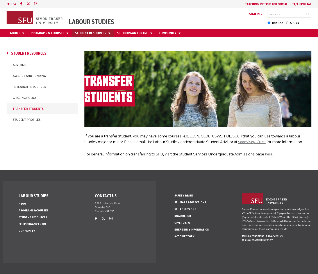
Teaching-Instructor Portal (266, 4)
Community (168, 33)
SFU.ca (294, 23)
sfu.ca (11, 4)
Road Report (183, 216)
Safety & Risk (183, 195)
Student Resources (91, 33)
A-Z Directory (184, 236)
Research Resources (29, 87)
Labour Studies (91, 22)
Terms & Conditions (253, 236)
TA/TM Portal (301, 4)
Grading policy (25, 98)
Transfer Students (28, 109)
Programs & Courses (48, 33)
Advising (19, 65)
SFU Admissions (185, 209)
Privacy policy (274, 236)
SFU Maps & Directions (190, 202)
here (268, 154)
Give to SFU (182, 223)
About (15, 33)
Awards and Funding (29, 76)
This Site (277, 23)
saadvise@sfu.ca (252, 141)
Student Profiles (27, 120)
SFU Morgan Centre (133, 33)
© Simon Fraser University (257, 240)
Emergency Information (191, 229)
